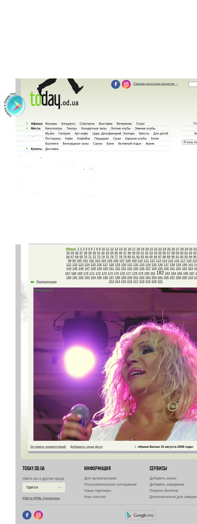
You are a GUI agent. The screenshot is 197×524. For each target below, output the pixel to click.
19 (142, 249)
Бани (110, 143)
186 (185, 273)
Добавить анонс (163, 478)
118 (188, 260)
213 (111, 281)
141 (190, 264)
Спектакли (87, 123)
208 (178, 277)
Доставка (51, 148)
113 (158, 260)
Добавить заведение (167, 484)
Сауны (97, 143)
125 (93, 264)
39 (89, 252)
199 (123, 277)
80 (129, 256)
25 (169, 249)
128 (111, 264)
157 (147, 268)
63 (194, 252)
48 (129, 252)
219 (147, 281)
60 (182, 252)
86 (155, 256)
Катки (155, 138)
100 (79, 260)
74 (103, 256)
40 (94, 252)
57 (168, 252)
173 (104, 273)
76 (111, 256)
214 (117, 281)
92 (182, 256)
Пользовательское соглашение (110, 484)
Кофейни (83, 138)
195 (99, 277)
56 (164, 252)
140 (184, 264)
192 (80, 277)
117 (182, 260)
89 (168, 256)
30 (191, 249)
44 (111, 252)
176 (122, 273)
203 (147, 277)
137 (166, 264)
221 (160, 281)
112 (152, 260)
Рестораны (53, 138)
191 (74, 277)
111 (146, 260)
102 (91, 260)
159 (160, 268)
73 (98, 256)
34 (68, 252)
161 (172, 268)
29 (186, 249)
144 (68, 268)
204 (154, 277)
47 (125, 252)
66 (68, 256)
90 (173, 256)
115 (170, 260)
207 (172, 277)
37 (81, 252)
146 (80, 268)
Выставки (106, 123)
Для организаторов (100, 478)
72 (94, 256)
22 (155, 249)
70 (85, 256)
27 (177, 249)
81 (133, 256)
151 (111, 268)
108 (127, 260)
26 (173, 249)
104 (103, 260)
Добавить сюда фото (86, 446)
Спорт (140, 123)
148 (93, 268)
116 (176, 260)
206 (166, 277)
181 (152, 273)
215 (123, 281)
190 (68, 277)
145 (74, 268)
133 (142, 264)
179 (140, 273)
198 (117, 277)
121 (68, 264)
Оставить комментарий (48, 446)
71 (89, 256)
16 (129, 249)
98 (69, 260)
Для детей (161, 133)
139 (178, 264)
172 (97, 273)
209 (184, 277)
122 (74, 264)
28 (182, 249)
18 (138, 249)
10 (103, 249)
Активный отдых (129, 143)
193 (87, 277)
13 (116, 249)
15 (125, 249)
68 (76, 256)
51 (142, 252)
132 (135, 264)
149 (99, 268)
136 (160, 264)
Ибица (70, 249)
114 (164, 260)
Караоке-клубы (136, 138)
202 (142, 277)
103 (97, 260)
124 (87, 264)
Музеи (49, 133)
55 (160, 252)
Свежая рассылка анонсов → (155, 83)
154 (129, 268)
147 (87, 268)
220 (154, 281)
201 (135, 277)
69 (81, 256)
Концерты (68, 123)
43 (107, 252)
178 (134, 273)
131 (129, 264)
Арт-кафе (81, 133)
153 (123, 268)
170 (85, 273)
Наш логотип (95, 497)
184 (173, 273)
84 (146, 256)
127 (105, 264)
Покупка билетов (164, 490)
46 (120, 252)
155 (135, 268)
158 (154, 268)
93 (186, 256)
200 (129, 277)
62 (190, 252)
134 (147, 264)
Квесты (144, 133)
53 (151, 252)
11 (107, 249)
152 (117, 268)
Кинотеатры (53, 128)
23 (160, 249)
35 (72, 252)
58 (173, 252)
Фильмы (51, 123)
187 (191, 273)
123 (80, 264)
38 (85, 252)
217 (135, 281)
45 (116, 252)
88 (164, 256)
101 (85, 260)
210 (190, 277)
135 (154, 264)
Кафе (69, 138)
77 (116, 256)
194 (93, 277)
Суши (117, 138)
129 (117, 264)
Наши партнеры (97, 490)
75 (107, 256)
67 (72, 256)
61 (186, 252)
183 (167, 273)
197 (111, 277)
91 (177, 256)
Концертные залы (93, 128)
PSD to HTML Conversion (41, 498)
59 (177, 252)
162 (178, 268)
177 (128, 273)
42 (103, 252)
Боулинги (51, 143)
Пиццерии (101, 138)
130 (123, 264)
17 (134, 249)
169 (79, 273)
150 (105, 268)
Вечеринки (124, 123)
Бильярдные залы (76, 143)
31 (195, 249)
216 (129, 281)
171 (92, 273)
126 (99, 264)
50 (138, 252)
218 (142, 281)
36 (76, 252)
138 (172, 264)
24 (164, 249)
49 (133, 252)
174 (110, 273)
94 (190, 256)
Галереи (64, 133)
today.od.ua (33, 468)
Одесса (32, 487)
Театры (72, 128)
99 (74, 260)
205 (160, 277)
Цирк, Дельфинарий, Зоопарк (113, 133)
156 (142, 268)
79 (125, 256)
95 (194, 256)
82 (138, 256)
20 (147, 249)
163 (184, 268)
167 (67, 273)
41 (98, 252)
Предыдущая (46, 281)
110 (140, 260)
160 (166, 268)
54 (155, 252)
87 (160, 256)
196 (105, 277)
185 (179, 273)
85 (151, 256)
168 (73, 273)
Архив (150, 143)
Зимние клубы (145, 128)
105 (109, 260)
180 (146, 273)
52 (146, 252)
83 (142, 256)
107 (121, 260)
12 (112, 249)
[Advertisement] (106, 196)
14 (120, 249)
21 (151, 249)
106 (115, 260)
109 (134, 260)
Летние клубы (121, 128)
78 (120, 256)
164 (190, 268)
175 (116, 273)
